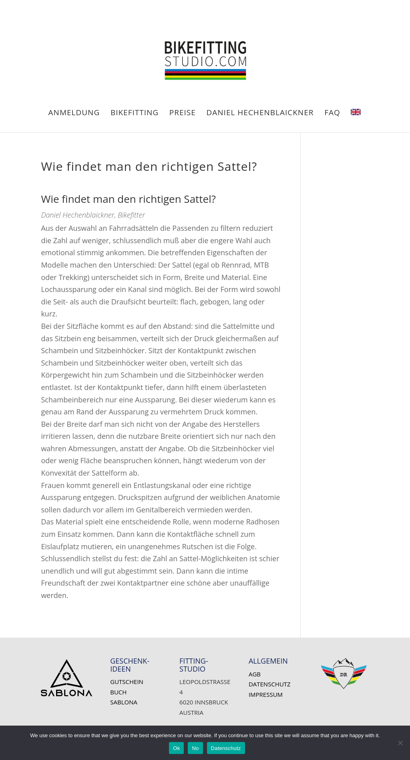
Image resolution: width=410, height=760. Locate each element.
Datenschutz (270, 684)
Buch (118, 692)
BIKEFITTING (135, 114)
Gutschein (126, 682)
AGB (255, 674)
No (195, 748)
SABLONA (123, 702)
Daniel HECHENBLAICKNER (260, 114)
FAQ (332, 114)
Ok (176, 748)
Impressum (266, 694)
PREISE (182, 114)
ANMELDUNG (74, 114)
